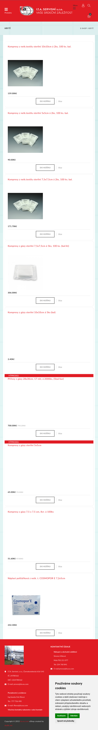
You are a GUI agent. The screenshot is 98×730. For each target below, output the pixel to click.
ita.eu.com (24, 721)
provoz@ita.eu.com (21, 684)
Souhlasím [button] (61, 716)
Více (60, 101)
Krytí (90, 28)
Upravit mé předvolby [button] (65, 721)
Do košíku (45, 101)
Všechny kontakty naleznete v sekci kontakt (25, 710)
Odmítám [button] (74, 716)
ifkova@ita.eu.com (21, 705)
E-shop (83, 28)
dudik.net (8, 725)
